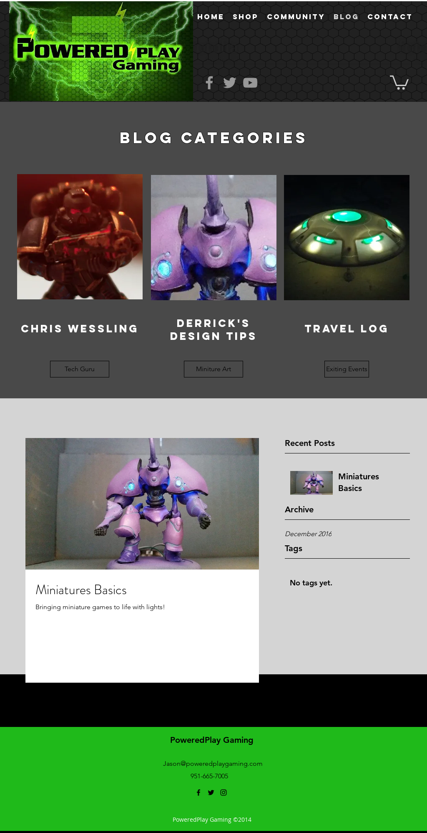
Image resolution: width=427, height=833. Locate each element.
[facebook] (198, 792)
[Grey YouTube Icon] (250, 82)
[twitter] (211, 792)
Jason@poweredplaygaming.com (213, 763)
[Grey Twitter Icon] (230, 82)
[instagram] (223, 792)
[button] (399, 82)
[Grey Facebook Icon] (209, 82)
